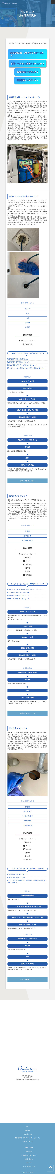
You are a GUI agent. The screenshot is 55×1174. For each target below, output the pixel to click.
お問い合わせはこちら (27, 481)
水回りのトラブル (27, 1141)
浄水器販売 (29, 1151)
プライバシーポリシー (29, 1166)
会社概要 (27, 1130)
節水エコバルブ (29, 1148)
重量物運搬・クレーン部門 (29, 1155)
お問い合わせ (29, 1159)
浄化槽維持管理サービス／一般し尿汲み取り (27, 1138)
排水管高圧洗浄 (27, 1134)
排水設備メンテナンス (27, 80)
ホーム (27, 1126)
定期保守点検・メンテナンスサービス (26, 54)
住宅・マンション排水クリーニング (27, 64)
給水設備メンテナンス (27, 72)
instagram (29, 1163)
